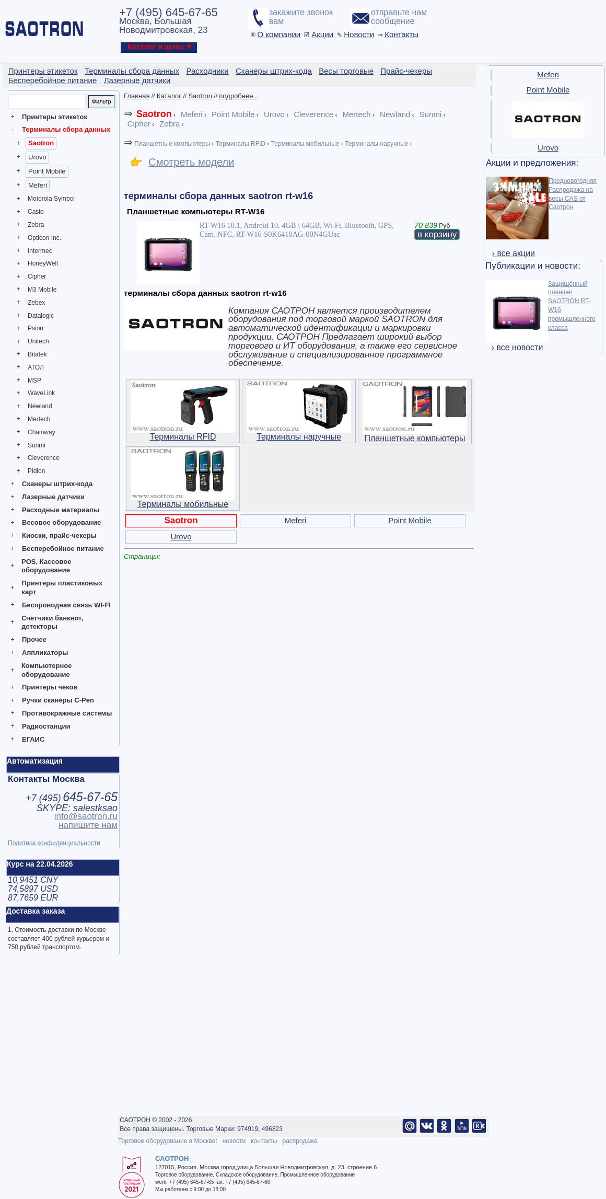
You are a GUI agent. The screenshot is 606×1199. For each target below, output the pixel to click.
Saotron (41, 143)
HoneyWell (43, 263)
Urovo (37, 157)
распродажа (299, 1141)
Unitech (38, 341)
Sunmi (36, 445)
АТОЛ (36, 367)
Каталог (169, 96)
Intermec (40, 251)
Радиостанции (46, 726)
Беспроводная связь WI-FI (66, 605)
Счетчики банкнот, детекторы (52, 622)
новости (234, 1141)
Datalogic (41, 315)
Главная (136, 96)
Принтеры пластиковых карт (61, 587)
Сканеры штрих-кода (57, 484)
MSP (34, 380)
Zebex (36, 302)
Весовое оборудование (61, 522)
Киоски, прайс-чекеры (59, 535)
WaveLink (41, 393)
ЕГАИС (33, 739)
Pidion (36, 471)
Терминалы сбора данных (66, 129)
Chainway (41, 432)
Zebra (36, 224)
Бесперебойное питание (63, 548)
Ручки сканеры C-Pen (58, 700)
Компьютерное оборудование (46, 670)
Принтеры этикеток (54, 117)
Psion (35, 328)
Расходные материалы (60, 510)
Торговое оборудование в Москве (166, 1141)
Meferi (37, 185)
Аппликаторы (45, 652)
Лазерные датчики (53, 497)
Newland (40, 406)
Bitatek (37, 354)
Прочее (34, 639)
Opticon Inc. (44, 237)
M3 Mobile (42, 289)
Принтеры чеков (49, 687)
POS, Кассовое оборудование (46, 566)
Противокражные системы (67, 713)
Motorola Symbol (51, 198)
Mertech (39, 419)
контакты (264, 1141)
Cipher (37, 276)
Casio (36, 211)
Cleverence (44, 458)
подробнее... (239, 96)
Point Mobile (47, 171)
